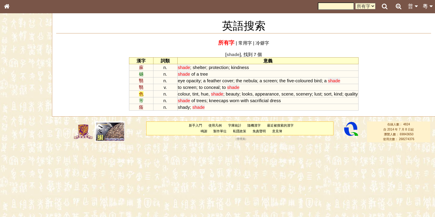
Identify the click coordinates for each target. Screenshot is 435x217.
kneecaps (218, 100)
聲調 (28, 158)
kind (338, 93)
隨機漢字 (254, 125)
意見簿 (277, 131)
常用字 (245, 43)
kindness (240, 67)
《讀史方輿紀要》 (22, 191)
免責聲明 (259, 131)
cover (228, 80)
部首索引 (15, 80)
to (180, 87)
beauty (233, 93)
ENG (26, 66)
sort (327, 93)
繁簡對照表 (17, 202)
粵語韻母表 (17, 129)
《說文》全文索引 (22, 185)
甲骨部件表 (17, 91)
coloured (304, 80)
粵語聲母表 (17, 123)
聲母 (12, 158)
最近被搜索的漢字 (280, 125)
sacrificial (259, 100)
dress (275, 100)
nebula (250, 80)
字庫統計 (234, 125)
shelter (199, 67)
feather (214, 80)
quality (351, 93)
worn (234, 100)
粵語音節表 (17, 118)
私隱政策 (239, 131)
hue (204, 93)
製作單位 (220, 131)
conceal (212, 87)
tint (195, 93)
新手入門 (195, 125)
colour (184, 93)
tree (204, 74)
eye (181, 80)
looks (247, 93)
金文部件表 (17, 97)
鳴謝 (204, 131)
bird (318, 80)
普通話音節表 (18, 164)
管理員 (241, 139)
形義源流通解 (18, 102)
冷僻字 (262, 43)
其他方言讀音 (18, 169)
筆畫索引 (15, 86)
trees (201, 100)
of (193, 74)
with (245, 100)
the (239, 80)
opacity (193, 80)
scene (287, 93)
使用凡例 (215, 125)
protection (219, 67)
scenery (304, 93)
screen (270, 80)
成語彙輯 (15, 196)
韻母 (20, 158)
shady (184, 107)
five (290, 80)
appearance (267, 93)
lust (317, 93)
